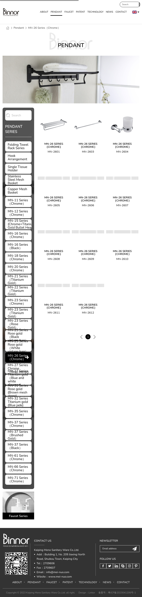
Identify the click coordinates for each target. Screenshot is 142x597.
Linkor (91, 592)
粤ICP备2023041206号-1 (122, 592)
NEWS (109, 12)
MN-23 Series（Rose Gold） (18, 324)
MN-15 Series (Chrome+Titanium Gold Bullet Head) (20, 224)
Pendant (19, 28)
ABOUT (44, 12)
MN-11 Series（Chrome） (18, 202)
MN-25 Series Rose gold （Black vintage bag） (18, 335)
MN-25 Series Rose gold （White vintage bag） (18, 346)
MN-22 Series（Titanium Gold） (18, 291)
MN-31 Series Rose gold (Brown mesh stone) (18, 391)
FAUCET (69, 12)
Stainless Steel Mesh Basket (18, 180)
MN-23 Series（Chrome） (18, 302)
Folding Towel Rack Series (18, 146)
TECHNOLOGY (95, 12)
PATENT (80, 12)
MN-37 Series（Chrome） (18, 424)
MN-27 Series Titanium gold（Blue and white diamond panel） (18, 380)
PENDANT (56, 12)
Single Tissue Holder (18, 169)
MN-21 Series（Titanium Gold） (18, 280)
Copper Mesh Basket (18, 191)
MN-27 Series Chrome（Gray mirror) (18, 368)
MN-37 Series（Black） (18, 446)
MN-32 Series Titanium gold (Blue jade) (18, 402)
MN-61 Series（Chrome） (18, 457)
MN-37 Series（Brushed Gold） (18, 435)
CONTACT (121, 12)
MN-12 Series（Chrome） (18, 213)
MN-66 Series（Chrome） (18, 468)
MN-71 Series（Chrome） (18, 480)
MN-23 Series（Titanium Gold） (18, 313)
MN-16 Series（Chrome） (18, 235)
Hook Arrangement (18, 157)
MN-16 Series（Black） (18, 246)
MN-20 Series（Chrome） (18, 269)
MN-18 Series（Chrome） (18, 257)
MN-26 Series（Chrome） (44, 28)
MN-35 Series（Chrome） (18, 413)
